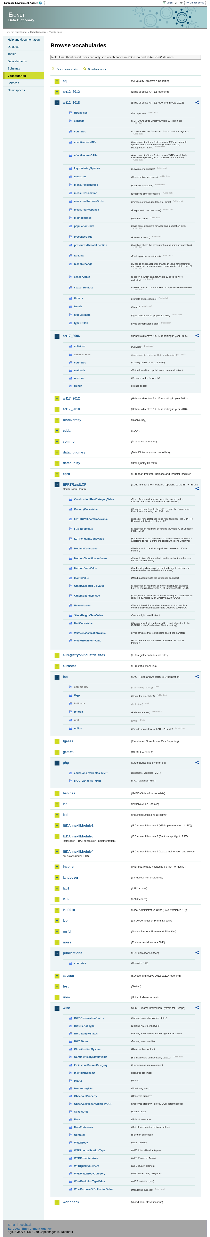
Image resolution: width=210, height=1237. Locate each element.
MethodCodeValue (85, 568)
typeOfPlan (81, 323)
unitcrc (78, 728)
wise (66, 1008)
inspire (68, 866)
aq (65, 81)
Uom (77, 1119)
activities (79, 346)
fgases (68, 741)
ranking (78, 255)
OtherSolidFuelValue (87, 595)
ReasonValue (82, 605)
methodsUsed (82, 217)
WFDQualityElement (86, 1166)
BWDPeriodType (84, 1025)
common (69, 441)
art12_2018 (71, 102)
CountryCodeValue (85, 509)
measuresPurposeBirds (89, 201)
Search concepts (97, 69)
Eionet (24, 32)
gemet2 (68, 752)
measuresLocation (85, 193)
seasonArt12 (82, 276)
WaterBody (81, 1142)
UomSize (79, 1134)
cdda (66, 430)
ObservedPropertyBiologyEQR (93, 1103)
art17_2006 (71, 336)
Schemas (14, 68)
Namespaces (16, 90)
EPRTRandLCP (74, 484)
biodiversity (72, 420)
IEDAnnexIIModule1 (78, 825)
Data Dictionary (38, 32)
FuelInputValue (83, 528)
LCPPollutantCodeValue (89, 538)
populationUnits (84, 226)
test (65, 986)
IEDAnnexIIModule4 (78, 851)
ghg (66, 762)
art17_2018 (71, 409)
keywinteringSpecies (87, 168)
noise (67, 942)
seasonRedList (83, 287)
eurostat (69, 666)
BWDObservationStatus (89, 1018)
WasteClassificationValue (90, 632)
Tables (12, 54)
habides (69, 793)
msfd (67, 931)
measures (80, 176)
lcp (65, 920)
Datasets (13, 46)
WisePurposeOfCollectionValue (93, 1189)
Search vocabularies (67, 69)
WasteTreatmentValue (87, 640)
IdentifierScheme (84, 1072)
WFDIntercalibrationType (89, 1150)
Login (169, 2)
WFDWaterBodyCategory (89, 1173)
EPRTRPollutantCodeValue (91, 519)
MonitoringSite (83, 1088)
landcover (70, 877)
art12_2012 (71, 91)
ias (65, 804)
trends (78, 306)
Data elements (17, 61)
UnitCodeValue (83, 623)
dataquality (71, 463)
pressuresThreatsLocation (90, 245)
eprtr (66, 474)
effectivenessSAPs (86, 155)
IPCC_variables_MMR (87, 780)
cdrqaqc (79, 120)
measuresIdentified (86, 184)
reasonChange (83, 263)
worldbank (71, 1202)
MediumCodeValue (85, 548)
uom (66, 997)
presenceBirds (83, 236)
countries (80, 131)
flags (77, 695)
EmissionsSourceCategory (90, 1065)
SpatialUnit (81, 1111)
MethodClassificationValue (90, 558)
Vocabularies (17, 75)
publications (72, 953)
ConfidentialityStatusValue (90, 1056)
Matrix (78, 1080)
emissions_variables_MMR (90, 773)
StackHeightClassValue (88, 615)
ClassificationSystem (87, 1049)
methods (79, 370)
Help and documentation (24, 39)
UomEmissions (83, 1127)
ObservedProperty (85, 1096)
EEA (24, 3)
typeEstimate (82, 314)
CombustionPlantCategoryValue (94, 499)
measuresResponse (86, 209)
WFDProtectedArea (86, 1158)
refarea (78, 711)
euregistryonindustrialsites (84, 655)
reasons (79, 378)
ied (65, 815)
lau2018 (69, 910)
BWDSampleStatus (86, 1033)
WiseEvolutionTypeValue (89, 1181)
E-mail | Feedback (20, 1224)
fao (65, 677)
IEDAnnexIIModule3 (78, 836)
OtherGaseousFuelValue (89, 585)
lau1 (66, 888)
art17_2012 (71, 398)
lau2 (66, 899)
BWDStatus (81, 1041)
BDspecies (80, 112)
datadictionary (74, 452)
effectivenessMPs (85, 142)
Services (13, 83)
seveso (68, 975)
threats (78, 298)
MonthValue (81, 578)
